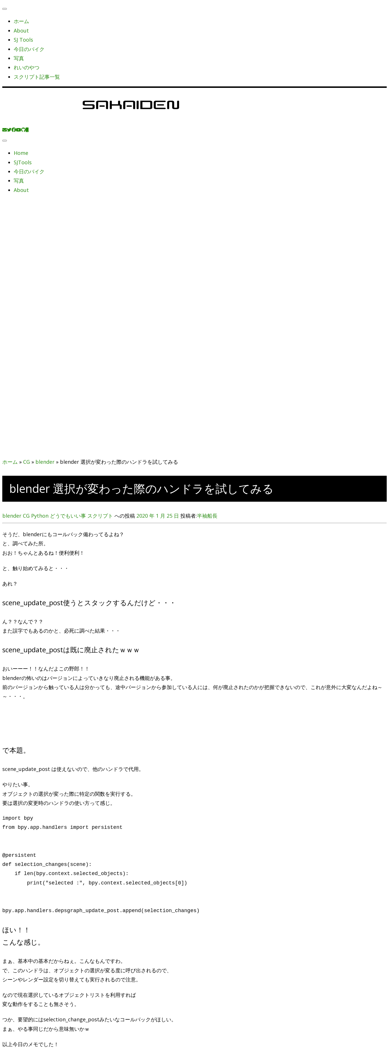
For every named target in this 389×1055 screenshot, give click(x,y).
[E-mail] (4, 130)
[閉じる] (4, 9)
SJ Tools (23, 39)
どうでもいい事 (68, 515)
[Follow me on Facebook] (13, 130)
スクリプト (100, 515)
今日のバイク (29, 49)
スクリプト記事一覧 (37, 76)
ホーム (21, 21)
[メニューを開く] (4, 140)
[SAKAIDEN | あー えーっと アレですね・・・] (130, 120)
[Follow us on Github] (23, 130)
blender (45, 461)
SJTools (23, 162)
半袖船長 (207, 515)
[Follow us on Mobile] (27, 130)
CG (26, 461)
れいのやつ (26, 67)
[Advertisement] (194, 269)
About (21, 30)
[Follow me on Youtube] (18, 130)
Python (40, 515)
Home (21, 152)
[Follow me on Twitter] (9, 130)
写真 (19, 58)
